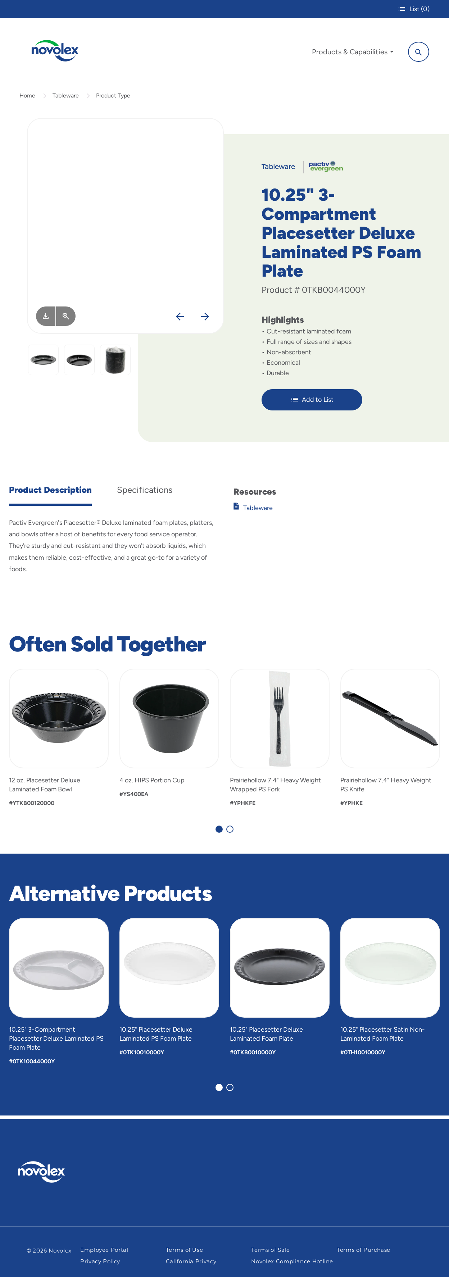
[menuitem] (350, 53)
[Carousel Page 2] (229, 832)
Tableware (66, 98)
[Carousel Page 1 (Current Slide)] (219, 832)
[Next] (205, 320)
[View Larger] (66, 319)
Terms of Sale (270, 1250)
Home (27, 98)
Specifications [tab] (144, 492)
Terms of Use (184, 1250)
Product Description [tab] (50, 492)
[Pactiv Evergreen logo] (56, 1172)
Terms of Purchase (363, 1250)
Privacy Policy (100, 1261)
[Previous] (180, 320)
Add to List (312, 403)
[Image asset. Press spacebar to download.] (45, 319)
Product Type (113, 98)
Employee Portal (104, 1250)
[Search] (416, 51)
